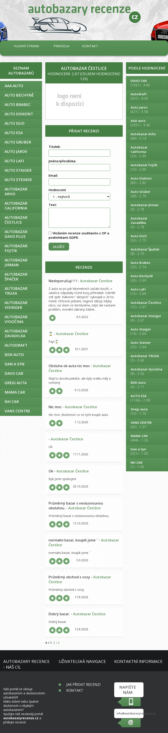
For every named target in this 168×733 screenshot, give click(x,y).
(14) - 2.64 (147, 331)
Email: (53, 175)
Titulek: (55, 146)
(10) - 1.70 (147, 411)
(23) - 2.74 (147, 264)
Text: (53, 204)
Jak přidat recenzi (83, 684)
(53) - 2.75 (147, 238)
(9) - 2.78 (147, 207)
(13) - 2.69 (147, 291)
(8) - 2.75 (147, 251)
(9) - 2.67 (147, 318)
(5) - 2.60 (147, 358)
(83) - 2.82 (147, 180)
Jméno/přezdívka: (62, 161)
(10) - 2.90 (147, 167)
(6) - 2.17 (147, 384)
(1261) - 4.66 (147, 82)
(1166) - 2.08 (147, 398)
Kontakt (90, 48)
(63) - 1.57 (147, 424)
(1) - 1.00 (147, 464)
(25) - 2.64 (147, 344)
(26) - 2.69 (147, 278)
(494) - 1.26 (147, 438)
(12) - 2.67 (147, 304)
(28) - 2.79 (147, 193)
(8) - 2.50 (147, 371)
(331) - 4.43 (147, 96)
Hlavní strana (26, 48)
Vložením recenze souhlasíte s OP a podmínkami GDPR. (79, 235)
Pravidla (61, 48)
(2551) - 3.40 (147, 122)
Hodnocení (57, 190)
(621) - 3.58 (147, 109)
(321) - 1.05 (147, 451)
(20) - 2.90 (147, 151)
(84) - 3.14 (147, 136)
